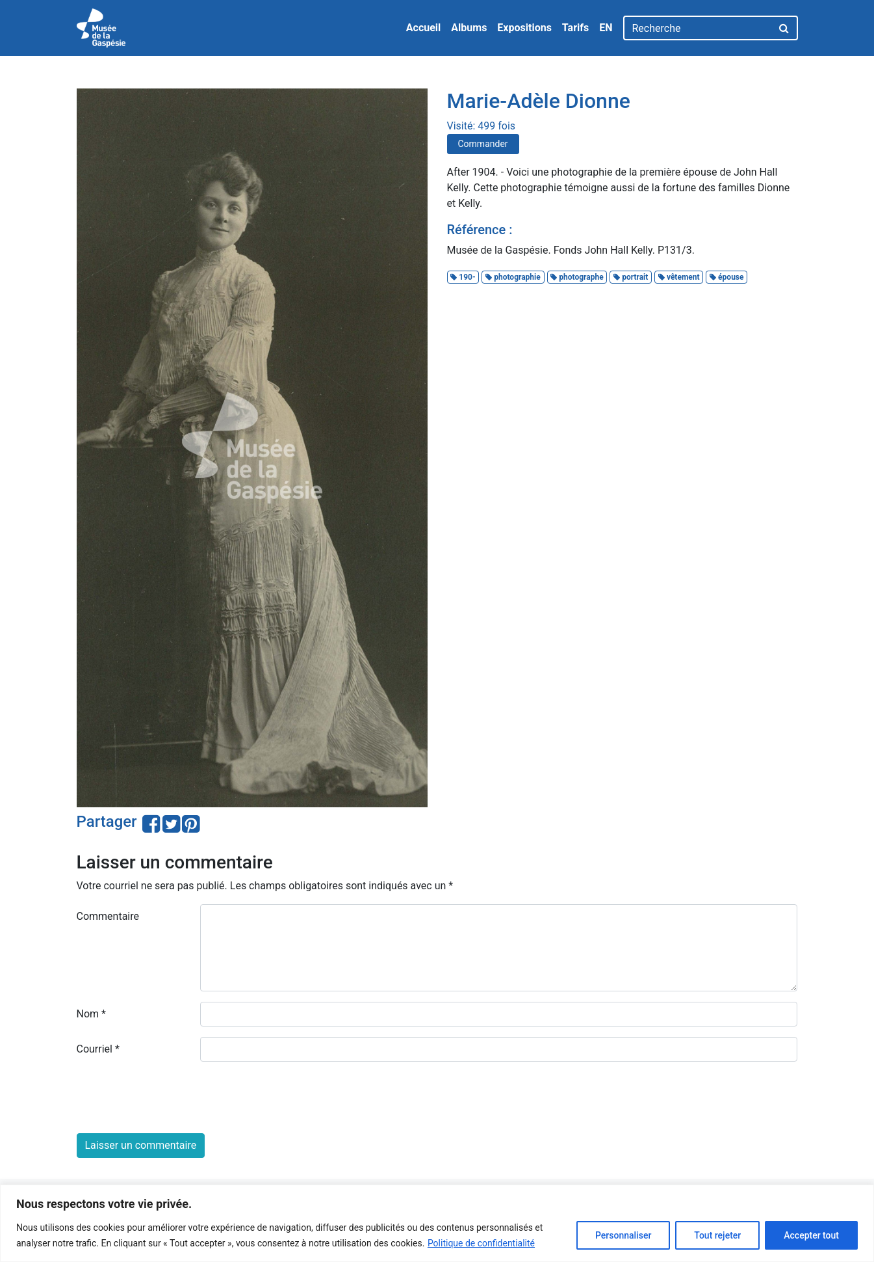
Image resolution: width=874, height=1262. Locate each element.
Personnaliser (623, 1235)
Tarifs (575, 27)
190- (462, 277)
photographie (513, 277)
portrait (630, 277)
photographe (576, 277)
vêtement (679, 277)
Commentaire (108, 916)
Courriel (98, 1049)
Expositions (524, 27)
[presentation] (175, 1097)
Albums (469, 27)
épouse (726, 277)
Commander (483, 144)
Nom (91, 1014)
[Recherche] (697, 28)
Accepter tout (811, 1235)
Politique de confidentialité (481, 1243)
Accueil (423, 27)
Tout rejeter (717, 1235)
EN (605, 27)
